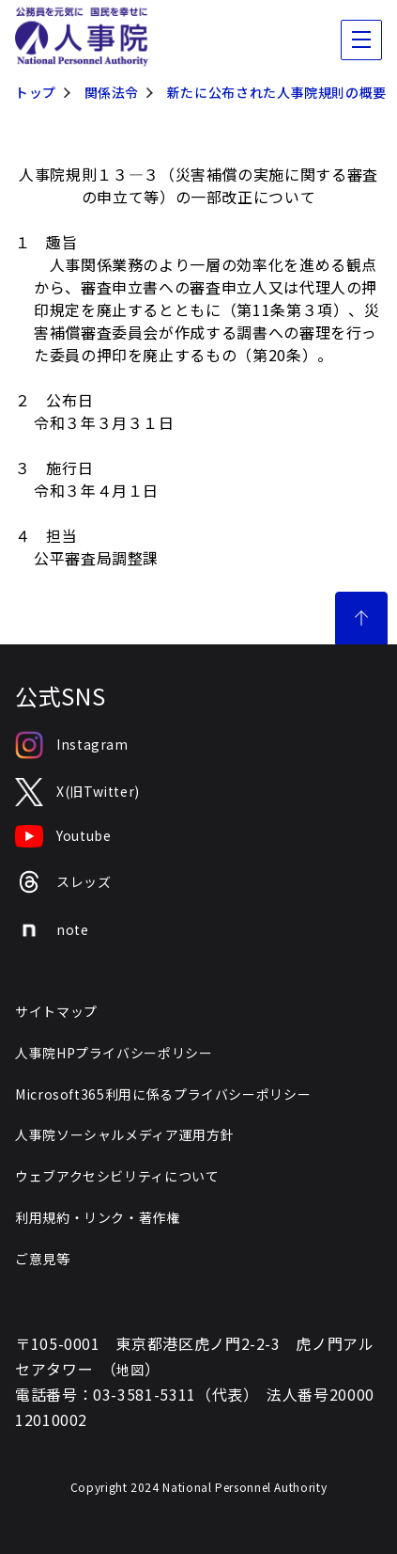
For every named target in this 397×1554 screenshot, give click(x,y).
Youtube (63, 836)
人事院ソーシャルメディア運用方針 (124, 1134)
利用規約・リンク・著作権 (97, 1217)
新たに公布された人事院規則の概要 (277, 92)
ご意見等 (42, 1258)
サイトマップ (56, 1011)
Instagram (72, 745)
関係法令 (112, 92)
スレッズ (63, 881)
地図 (130, 1369)
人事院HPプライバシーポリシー (114, 1052)
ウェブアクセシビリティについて (117, 1175)
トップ (35, 92)
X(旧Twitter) (77, 792)
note (52, 930)
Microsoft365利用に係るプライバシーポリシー (163, 1094)
